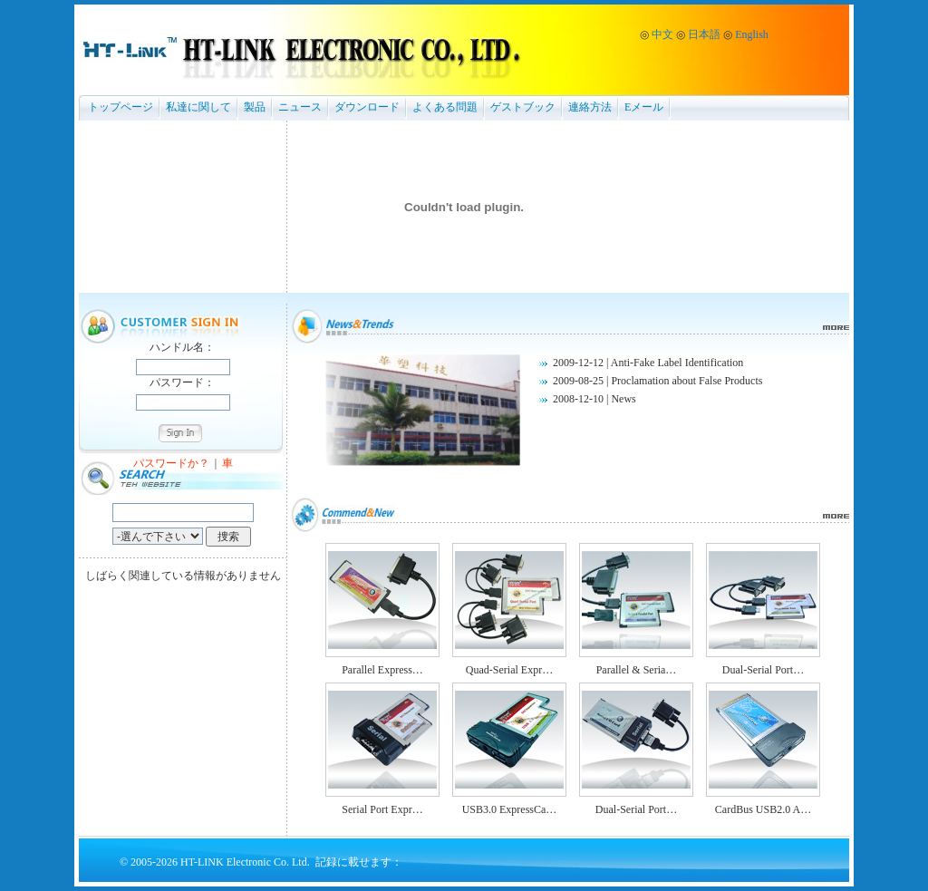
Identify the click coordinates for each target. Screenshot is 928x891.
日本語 (704, 34)
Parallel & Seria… (636, 669)
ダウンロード (367, 107)
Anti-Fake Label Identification (677, 362)
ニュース (300, 107)
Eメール (643, 107)
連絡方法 (590, 107)
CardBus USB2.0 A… (763, 809)
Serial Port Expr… (382, 809)
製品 (255, 107)
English (751, 34)
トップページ (120, 107)
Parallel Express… (382, 669)
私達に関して (198, 107)
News (623, 398)
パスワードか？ (171, 463)
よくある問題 (445, 107)
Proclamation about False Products (686, 380)
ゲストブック (523, 107)
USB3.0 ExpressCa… (509, 809)
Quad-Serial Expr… (509, 669)
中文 (662, 34)
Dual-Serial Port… (763, 669)
